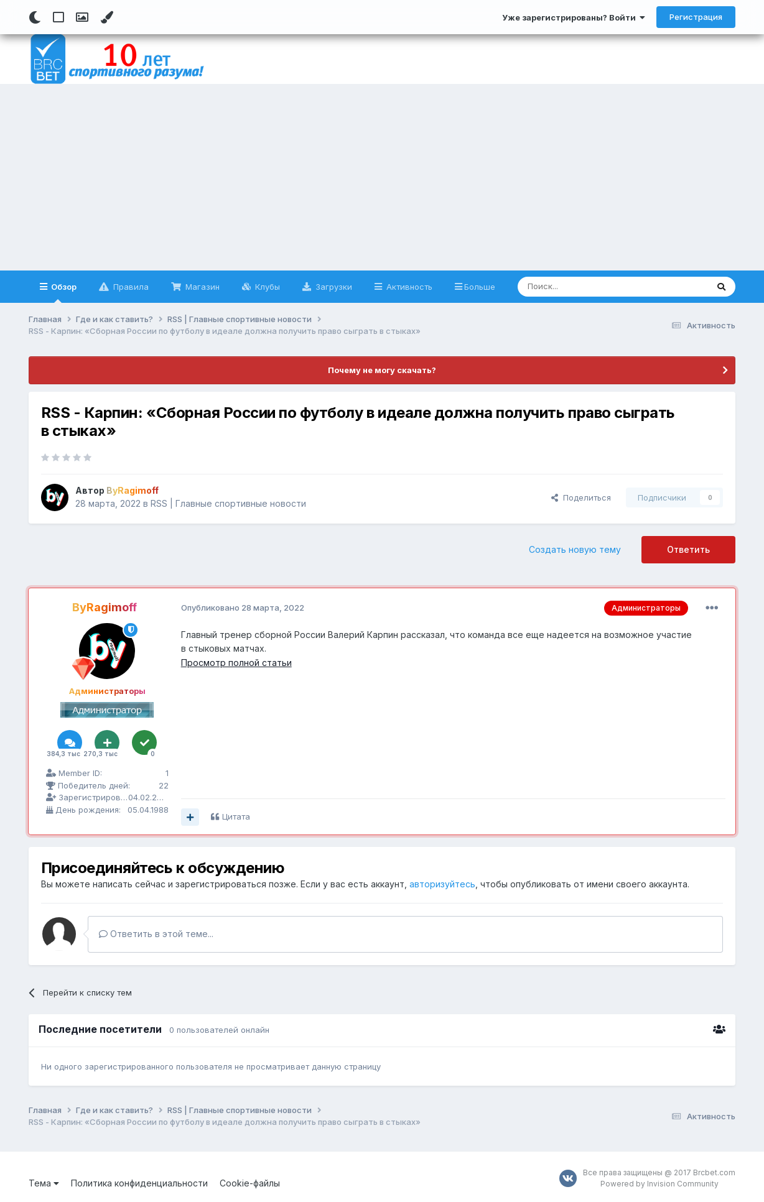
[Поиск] (584, 287)
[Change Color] (106, 17)
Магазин (201, 287)
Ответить (688, 549)
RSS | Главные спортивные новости (228, 503)
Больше (479, 287)
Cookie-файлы (250, 1183)
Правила (130, 287)
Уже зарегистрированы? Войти (573, 17)
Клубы (266, 287)
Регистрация (695, 17)
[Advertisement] (382, 177)
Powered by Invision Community (659, 1183)
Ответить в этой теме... (156, 933)
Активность (408, 287)
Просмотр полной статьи (236, 662)
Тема (44, 1183)
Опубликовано (242, 608)
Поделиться (581, 497)
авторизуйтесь (442, 884)
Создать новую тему (575, 549)
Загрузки (332, 287)
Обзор (63, 292)
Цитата (236, 816)
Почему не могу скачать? (382, 370)
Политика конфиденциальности (139, 1183)
